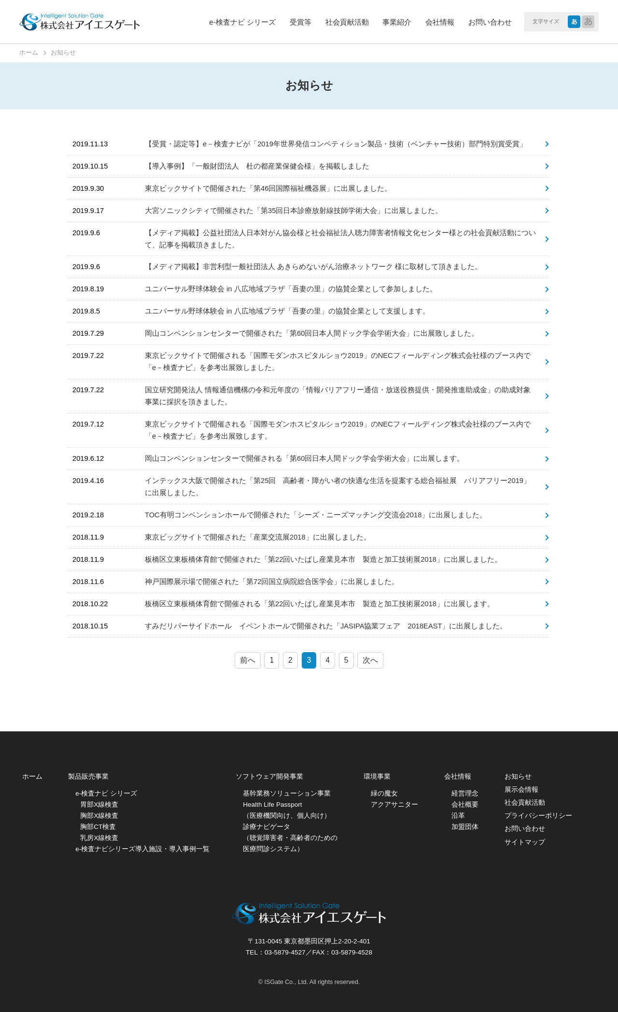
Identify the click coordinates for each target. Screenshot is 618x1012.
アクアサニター (394, 804)
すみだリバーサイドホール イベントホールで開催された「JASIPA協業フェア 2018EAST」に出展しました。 (326, 626)
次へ (370, 660)
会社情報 (439, 22)
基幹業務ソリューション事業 (287, 793)
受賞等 (300, 22)
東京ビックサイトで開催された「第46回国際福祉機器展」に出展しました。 (268, 188)
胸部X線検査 (99, 815)
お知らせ (518, 776)
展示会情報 (521, 789)
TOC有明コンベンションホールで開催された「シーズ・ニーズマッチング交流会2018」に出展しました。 (316, 515)
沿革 (458, 815)
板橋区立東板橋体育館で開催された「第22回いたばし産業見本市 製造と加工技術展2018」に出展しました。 (323, 559)
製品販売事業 (88, 776)
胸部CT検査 (98, 826)
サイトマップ (525, 842)
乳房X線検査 (99, 837)
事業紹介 (396, 22)
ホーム (32, 776)
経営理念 (464, 793)
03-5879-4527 (285, 952)
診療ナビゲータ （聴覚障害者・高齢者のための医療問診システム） (290, 838)
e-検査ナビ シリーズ (242, 22)
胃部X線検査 (99, 804)
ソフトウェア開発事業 (269, 776)
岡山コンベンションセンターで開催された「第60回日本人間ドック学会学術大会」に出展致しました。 (311, 333)
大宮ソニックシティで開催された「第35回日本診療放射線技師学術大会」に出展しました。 (293, 210)
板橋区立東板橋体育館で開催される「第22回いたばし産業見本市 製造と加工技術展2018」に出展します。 (319, 604)
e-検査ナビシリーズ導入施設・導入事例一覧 (142, 849)
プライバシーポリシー (538, 815)
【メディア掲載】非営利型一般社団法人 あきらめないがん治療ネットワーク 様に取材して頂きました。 (313, 267)
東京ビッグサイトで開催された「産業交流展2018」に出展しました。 (258, 537)
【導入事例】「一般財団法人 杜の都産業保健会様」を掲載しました (257, 166)
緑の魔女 (384, 793)
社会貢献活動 (347, 22)
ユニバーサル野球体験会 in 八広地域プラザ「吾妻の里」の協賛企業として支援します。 (287, 311)
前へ (247, 660)
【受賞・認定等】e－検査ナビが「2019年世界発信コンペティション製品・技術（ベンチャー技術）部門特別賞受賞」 (336, 144)
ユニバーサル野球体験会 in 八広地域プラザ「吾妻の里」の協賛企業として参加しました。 (291, 289)
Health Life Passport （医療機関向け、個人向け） (287, 810)
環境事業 (377, 776)
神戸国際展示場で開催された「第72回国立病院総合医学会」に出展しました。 (272, 581)
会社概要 (464, 804)
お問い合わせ (490, 22)
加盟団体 (464, 826)
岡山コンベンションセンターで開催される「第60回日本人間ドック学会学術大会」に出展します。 (304, 458)
